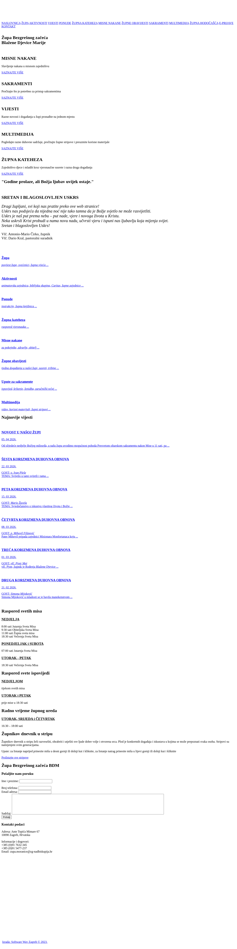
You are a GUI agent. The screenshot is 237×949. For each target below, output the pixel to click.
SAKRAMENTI (158, 23)
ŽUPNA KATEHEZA (85, 23)
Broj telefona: (9, 787)
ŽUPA (25, 23)
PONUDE (65, 23)
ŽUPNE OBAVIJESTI (135, 23)
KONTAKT (8, 26)
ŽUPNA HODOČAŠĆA (204, 23)
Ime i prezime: (10, 781)
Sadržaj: (6, 817)
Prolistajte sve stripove (15, 757)
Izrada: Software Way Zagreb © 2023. (24, 945)
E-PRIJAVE (226, 23)
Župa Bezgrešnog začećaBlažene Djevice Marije (24, 40)
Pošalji (6, 821)
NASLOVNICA (11, 23)
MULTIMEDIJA (179, 23)
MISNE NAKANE (109, 23)
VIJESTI (53, 23)
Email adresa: (9, 791)
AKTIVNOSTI (38, 23)
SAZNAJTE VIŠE (12, 72)
